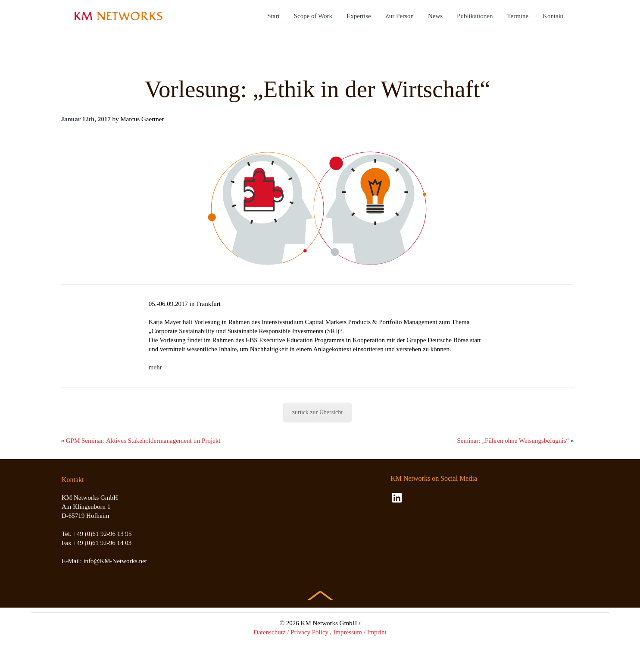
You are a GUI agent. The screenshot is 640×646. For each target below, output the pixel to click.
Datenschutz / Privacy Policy (290, 632)
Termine (517, 16)
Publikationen (475, 16)
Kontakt (553, 16)
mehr (155, 367)
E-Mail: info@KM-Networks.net (104, 561)
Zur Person (399, 16)
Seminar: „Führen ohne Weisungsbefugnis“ (513, 440)
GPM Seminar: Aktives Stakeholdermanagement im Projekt (143, 440)
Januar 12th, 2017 (86, 119)
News (435, 16)
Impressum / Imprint (359, 632)
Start (273, 16)
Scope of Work (313, 16)
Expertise (359, 16)
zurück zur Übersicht (317, 412)
